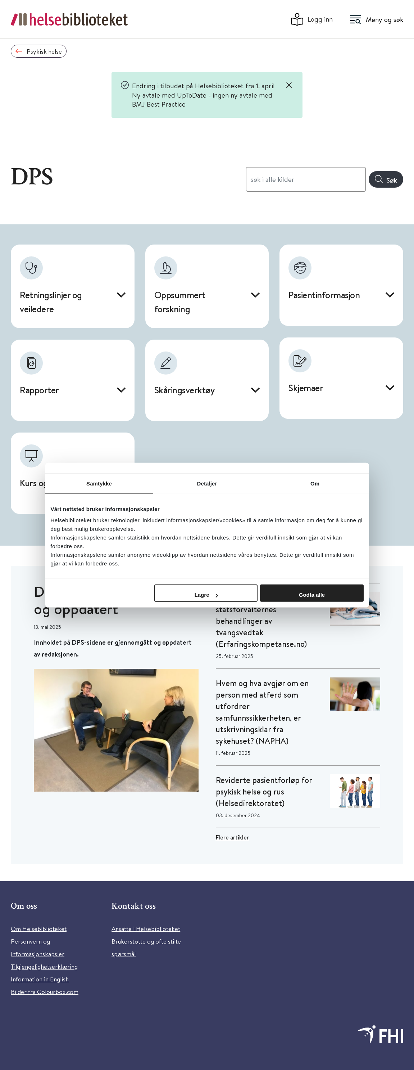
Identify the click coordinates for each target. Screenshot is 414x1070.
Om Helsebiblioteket (39, 929)
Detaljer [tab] (207, 483)
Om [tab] (314, 483)
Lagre (206, 595)
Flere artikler (232, 837)
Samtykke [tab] (99, 483)
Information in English (40, 979)
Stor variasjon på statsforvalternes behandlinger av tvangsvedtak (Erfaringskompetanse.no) (261, 620)
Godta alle (312, 595)
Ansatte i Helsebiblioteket (146, 929)
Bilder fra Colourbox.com (44, 992)
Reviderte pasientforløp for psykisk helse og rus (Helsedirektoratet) (264, 792)
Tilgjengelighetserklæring (44, 966)
